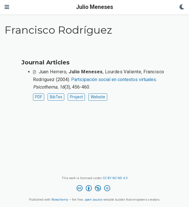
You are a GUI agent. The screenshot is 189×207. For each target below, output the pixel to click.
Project (76, 97)
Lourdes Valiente (123, 71)
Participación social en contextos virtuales (113, 79)
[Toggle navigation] (7, 7)
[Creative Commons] (94, 189)
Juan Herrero (53, 71)
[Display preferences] (181, 7)
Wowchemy (59, 200)
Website (98, 97)
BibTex (56, 97)
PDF (38, 97)
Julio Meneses (94, 7)
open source (93, 200)
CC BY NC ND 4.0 (115, 178)
